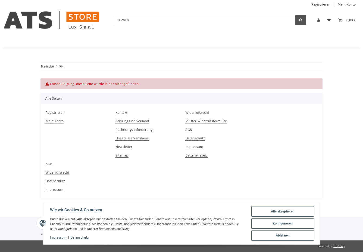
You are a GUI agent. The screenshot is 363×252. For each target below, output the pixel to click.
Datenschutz (195, 138)
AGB (188, 129)
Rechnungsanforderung (134, 129)
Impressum (194, 146)
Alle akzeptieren (282, 211)
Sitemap (122, 155)
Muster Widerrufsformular (206, 121)
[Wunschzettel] (329, 20)
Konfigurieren (282, 223)
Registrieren (320, 4)
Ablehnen (282, 235)
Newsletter (124, 146)
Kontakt (121, 112)
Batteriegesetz (196, 155)
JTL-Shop (338, 246)
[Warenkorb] (346, 20)
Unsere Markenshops (132, 138)
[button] (318, 20)
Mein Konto (347, 4)
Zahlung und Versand (132, 121)
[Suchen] (205, 20)
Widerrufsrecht (197, 112)
